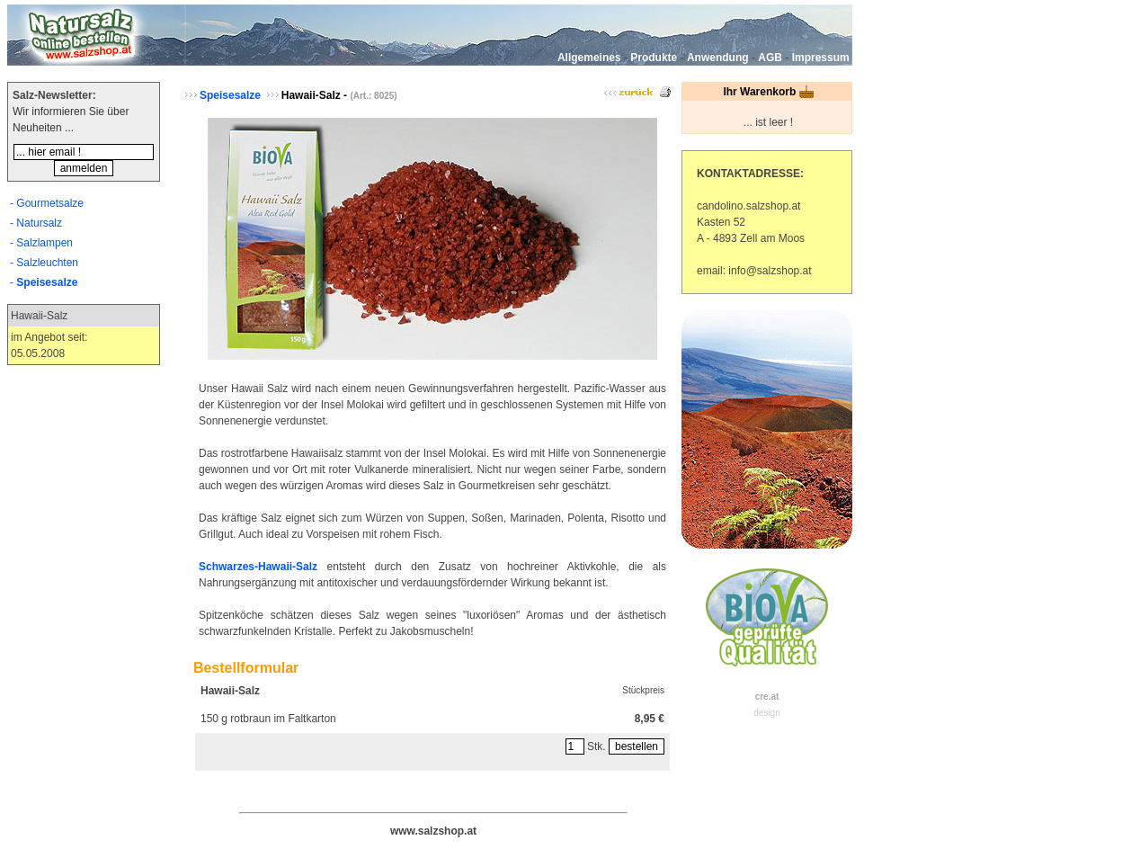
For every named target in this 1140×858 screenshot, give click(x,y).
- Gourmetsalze (47, 203)
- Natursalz (36, 223)
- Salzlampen (41, 243)
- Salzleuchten (44, 262)
